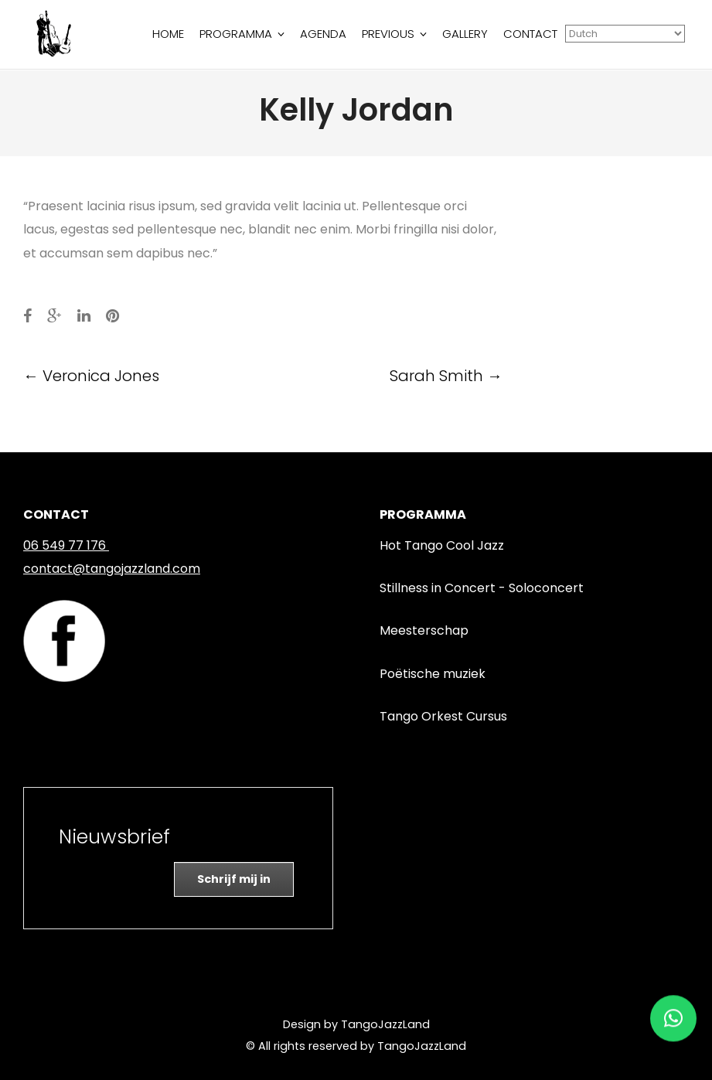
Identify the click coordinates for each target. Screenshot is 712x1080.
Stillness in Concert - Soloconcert (482, 588)
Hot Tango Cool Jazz (442, 545)
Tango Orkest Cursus (443, 716)
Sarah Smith (446, 376)
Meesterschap (424, 630)
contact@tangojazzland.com (111, 568)
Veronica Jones (91, 376)
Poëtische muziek (432, 674)
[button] (673, 1015)
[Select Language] (625, 34)
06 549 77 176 (64, 545)
